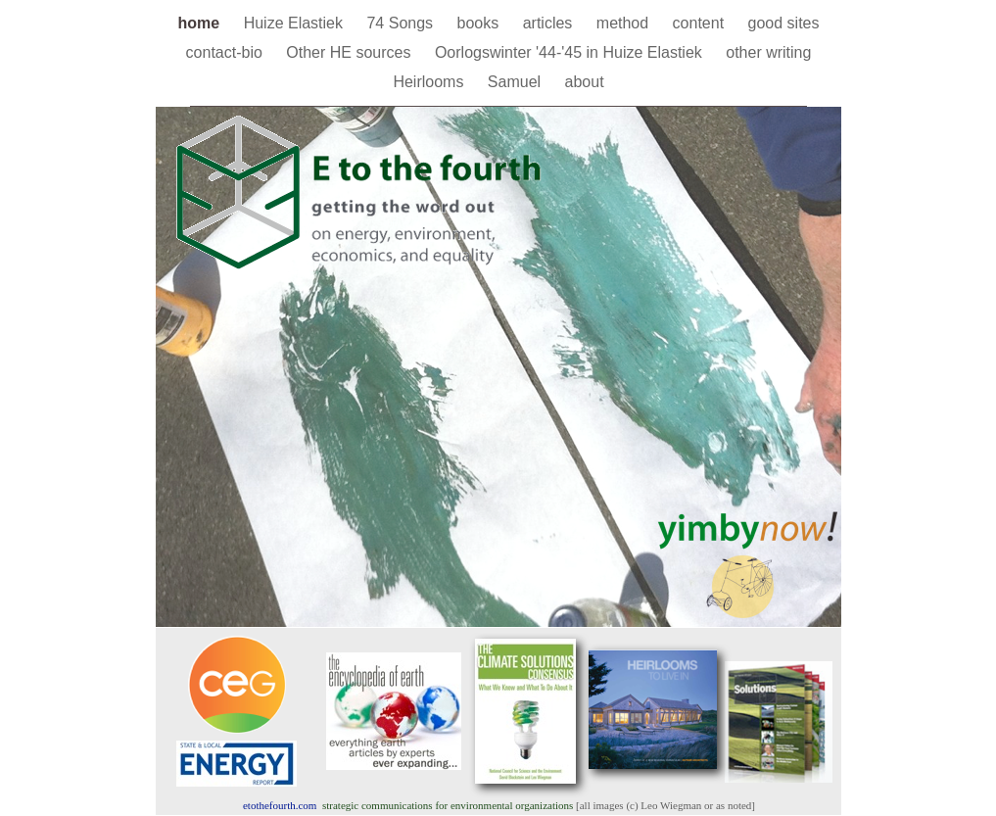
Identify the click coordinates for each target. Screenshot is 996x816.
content (701, 23)
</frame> (708, 240)
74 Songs (401, 23)
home (201, 23)
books (480, 23)
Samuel (516, 81)
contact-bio (226, 52)
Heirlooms (430, 81)
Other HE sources (350, 52)
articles (550, 23)
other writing (768, 52)
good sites (784, 23)
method (624, 23)
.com (279, 805)
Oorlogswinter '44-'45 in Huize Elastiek (570, 52)
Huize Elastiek (296, 23)
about (584, 81)
